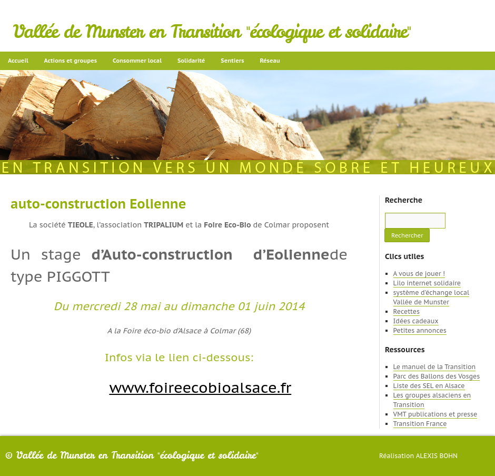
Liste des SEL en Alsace (429, 386)
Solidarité (191, 60)
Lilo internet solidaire (427, 283)
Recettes (406, 311)
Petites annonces (420, 330)
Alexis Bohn (437, 456)
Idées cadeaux (416, 321)
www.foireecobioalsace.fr (200, 387)
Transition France (420, 424)
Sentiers (232, 60)
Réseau (270, 60)
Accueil (18, 60)
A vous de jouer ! (419, 273)
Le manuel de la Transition (434, 367)
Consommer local (137, 60)
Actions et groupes (70, 60)
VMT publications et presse (435, 414)
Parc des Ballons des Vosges (436, 376)
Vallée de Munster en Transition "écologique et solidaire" (212, 31)
